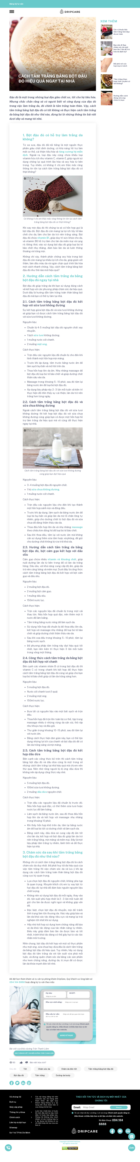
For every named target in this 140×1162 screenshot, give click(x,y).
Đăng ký (119, 1107)
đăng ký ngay (66, 1035)
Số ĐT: (72, 993)
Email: (77, 1107)
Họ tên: (49, 993)
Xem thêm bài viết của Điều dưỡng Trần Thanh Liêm (34, 1053)
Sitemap (13, 1128)
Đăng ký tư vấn (16, 4)
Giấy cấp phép (15, 1107)
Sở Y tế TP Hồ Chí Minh (19, 1133)
